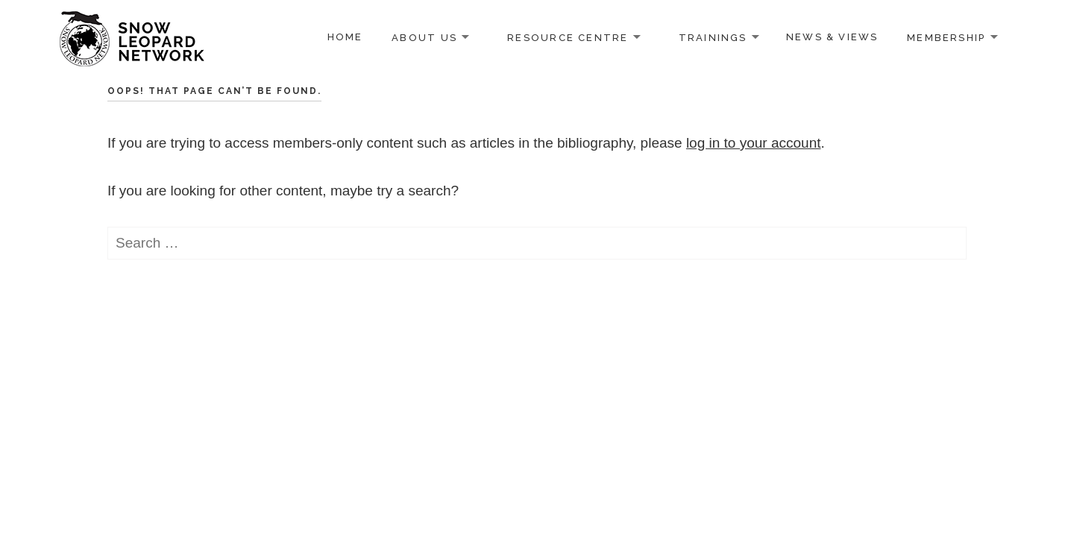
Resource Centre (567, 37)
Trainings (713, 37)
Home (345, 37)
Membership (946, 37)
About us (424, 37)
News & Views (832, 37)
